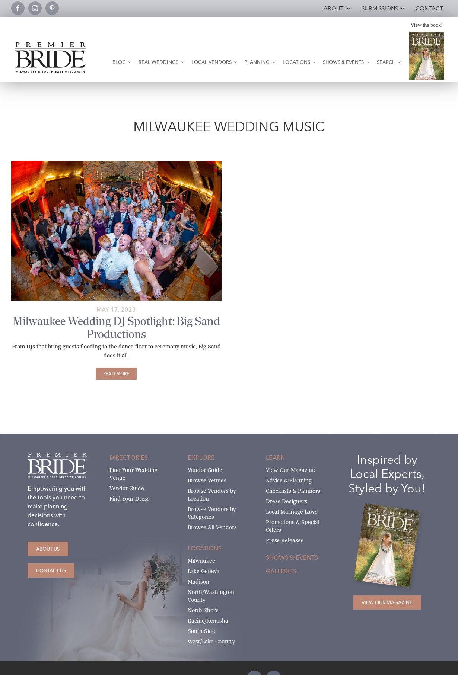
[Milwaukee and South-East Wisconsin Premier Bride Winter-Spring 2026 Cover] (426, 34)
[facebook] (18, 8)
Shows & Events (292, 557)
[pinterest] (52, 8)
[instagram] (35, 8)
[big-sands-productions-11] (116, 163)
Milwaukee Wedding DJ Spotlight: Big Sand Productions (116, 327)
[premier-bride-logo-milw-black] (50, 45)
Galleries (281, 571)
